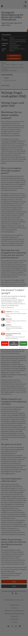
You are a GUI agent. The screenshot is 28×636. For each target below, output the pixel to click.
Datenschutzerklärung (7, 307)
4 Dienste (7, 316)
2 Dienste (7, 322)
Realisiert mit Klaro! (22, 347)
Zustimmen (23, 343)
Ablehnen (4, 343)
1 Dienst (7, 329)
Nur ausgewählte (14, 343)
